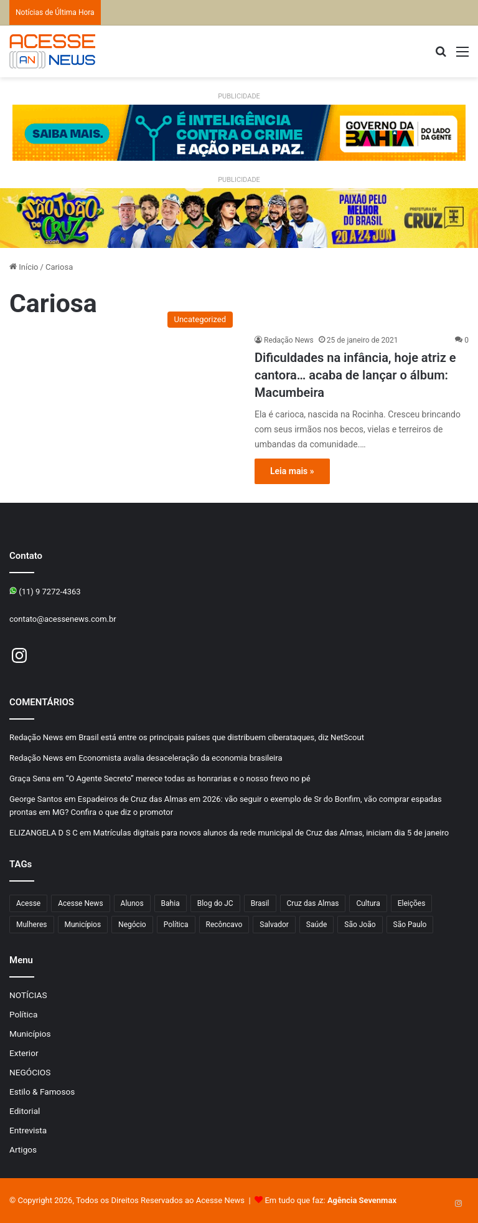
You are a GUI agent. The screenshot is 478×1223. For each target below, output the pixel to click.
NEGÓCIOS (29, 1072)
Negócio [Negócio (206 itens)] (132, 924)
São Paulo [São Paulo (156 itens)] (410, 924)
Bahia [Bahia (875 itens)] (170, 903)
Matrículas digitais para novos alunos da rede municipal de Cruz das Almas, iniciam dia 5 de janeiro (271, 832)
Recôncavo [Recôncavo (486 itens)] (224, 924)
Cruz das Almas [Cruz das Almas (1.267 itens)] (313, 903)
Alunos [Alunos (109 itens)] (132, 903)
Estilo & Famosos (42, 1092)
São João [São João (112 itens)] (359, 924)
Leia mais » (292, 471)
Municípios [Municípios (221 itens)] (83, 924)
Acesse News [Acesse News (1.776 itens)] (80, 903)
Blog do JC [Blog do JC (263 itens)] (215, 903)
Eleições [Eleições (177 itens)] (412, 903)
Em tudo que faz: (330, 1200)
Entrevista (28, 1130)
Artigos (23, 1149)
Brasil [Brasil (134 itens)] (260, 903)
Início (24, 267)
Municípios (30, 1034)
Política (23, 1014)
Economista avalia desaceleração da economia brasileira (180, 758)
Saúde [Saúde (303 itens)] (316, 924)
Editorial (24, 1111)
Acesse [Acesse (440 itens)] (28, 903)
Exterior (24, 1053)
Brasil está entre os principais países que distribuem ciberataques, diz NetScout (221, 737)
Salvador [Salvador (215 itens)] (274, 924)
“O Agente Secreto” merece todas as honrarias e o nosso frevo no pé (188, 778)
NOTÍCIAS (28, 995)
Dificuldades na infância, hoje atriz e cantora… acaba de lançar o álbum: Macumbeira (355, 375)
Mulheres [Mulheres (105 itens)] (31, 924)
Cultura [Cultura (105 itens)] (368, 903)
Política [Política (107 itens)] (176, 924)
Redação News (289, 340)
